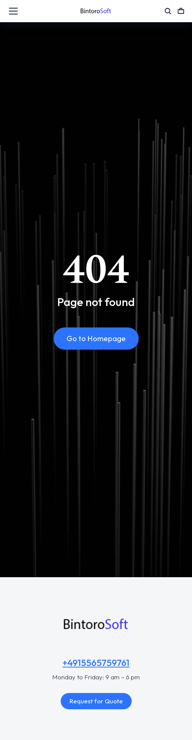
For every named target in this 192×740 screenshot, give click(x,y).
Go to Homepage (96, 338)
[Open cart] (181, 11)
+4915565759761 (96, 663)
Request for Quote (96, 701)
